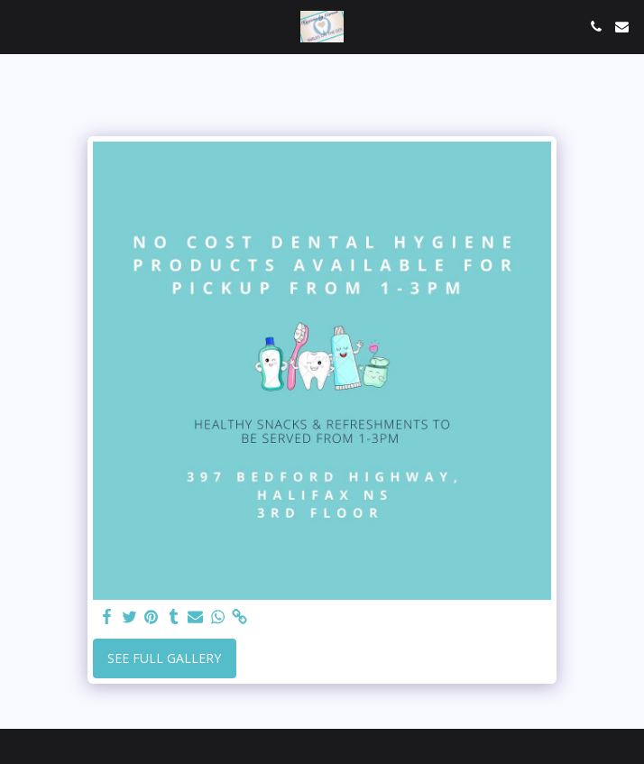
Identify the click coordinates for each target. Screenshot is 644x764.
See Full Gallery (164, 658)
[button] (20, 25)
